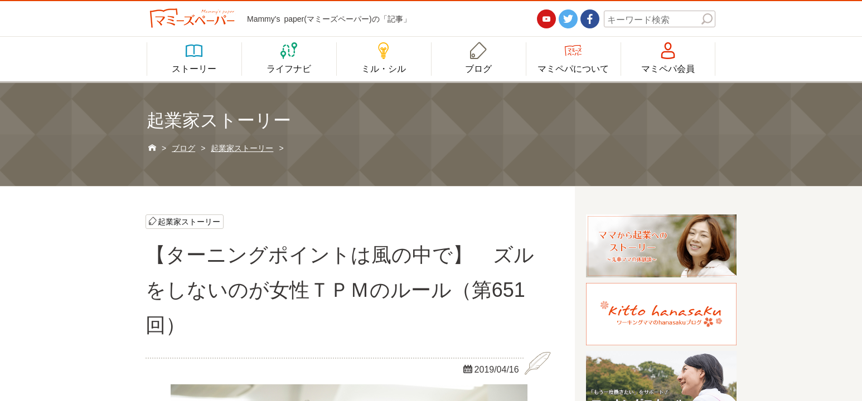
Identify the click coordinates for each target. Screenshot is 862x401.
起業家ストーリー (189, 221)
